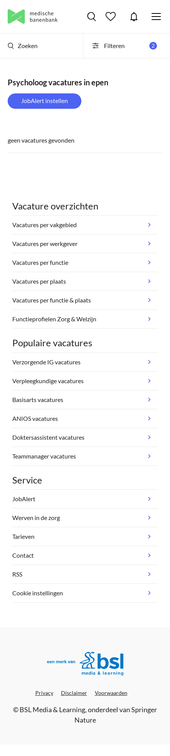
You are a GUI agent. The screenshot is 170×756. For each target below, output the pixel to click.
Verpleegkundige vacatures (48, 380)
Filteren (124, 45)
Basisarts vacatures (37, 399)
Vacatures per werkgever (45, 243)
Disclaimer (74, 693)
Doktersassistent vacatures (48, 437)
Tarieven (23, 536)
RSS (17, 574)
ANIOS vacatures (35, 418)
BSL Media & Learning (52, 709)
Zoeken (23, 45)
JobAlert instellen (44, 100)
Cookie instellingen (37, 592)
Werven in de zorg (36, 517)
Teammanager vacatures (44, 456)
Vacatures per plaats (39, 281)
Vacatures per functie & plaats (51, 300)
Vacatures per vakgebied (44, 224)
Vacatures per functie (40, 262)
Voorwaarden (111, 693)
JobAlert (133, 16)
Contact (23, 555)
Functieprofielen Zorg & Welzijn (54, 318)
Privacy (44, 693)
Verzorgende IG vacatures (46, 362)
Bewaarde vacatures (112, 16)
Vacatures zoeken (91, 16)
